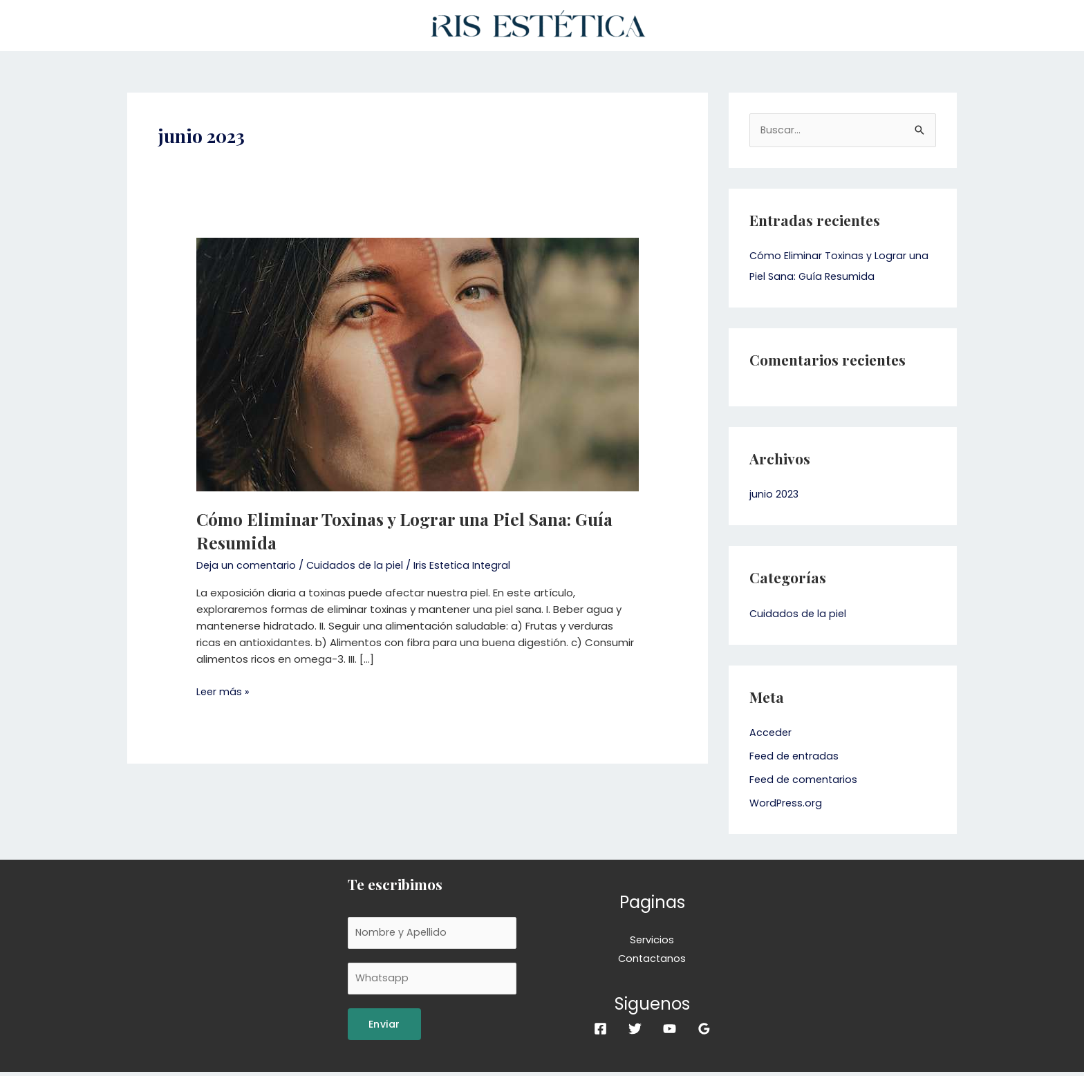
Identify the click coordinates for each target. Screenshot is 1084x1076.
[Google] (704, 1030)
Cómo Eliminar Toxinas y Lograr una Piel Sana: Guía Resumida (415, 530)
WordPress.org (786, 803)
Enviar (384, 1028)
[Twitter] (635, 1030)
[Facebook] (600, 1030)
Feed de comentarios (805, 780)
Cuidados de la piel (357, 565)
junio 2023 (774, 495)
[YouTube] (669, 1030)
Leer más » (223, 691)
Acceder (771, 733)
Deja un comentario (247, 565)
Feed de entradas (795, 756)
